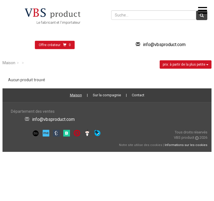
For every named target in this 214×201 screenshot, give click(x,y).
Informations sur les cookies (186, 145)
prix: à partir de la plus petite (185, 64)
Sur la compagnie (107, 95)
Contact (138, 95)
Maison (9, 63)
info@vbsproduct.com (164, 44)
